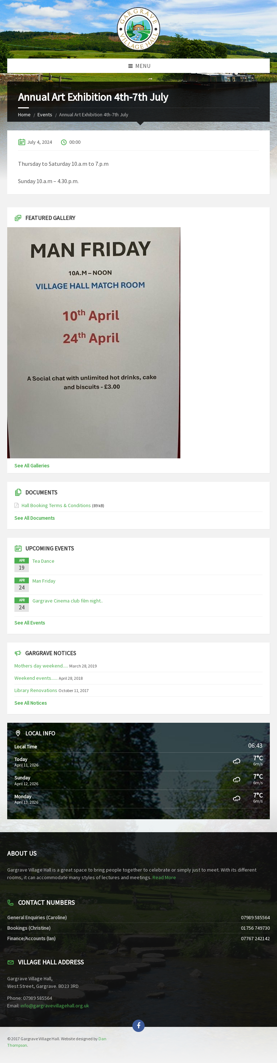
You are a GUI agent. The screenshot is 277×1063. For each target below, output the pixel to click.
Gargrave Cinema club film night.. (67, 600)
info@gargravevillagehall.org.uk (55, 1005)
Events (45, 114)
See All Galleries (31, 465)
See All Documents (34, 518)
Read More (164, 877)
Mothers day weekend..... (41, 665)
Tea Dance (43, 561)
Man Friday (44, 581)
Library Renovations (35, 690)
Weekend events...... (36, 678)
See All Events (29, 622)
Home (24, 114)
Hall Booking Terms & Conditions (56, 505)
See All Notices (30, 703)
